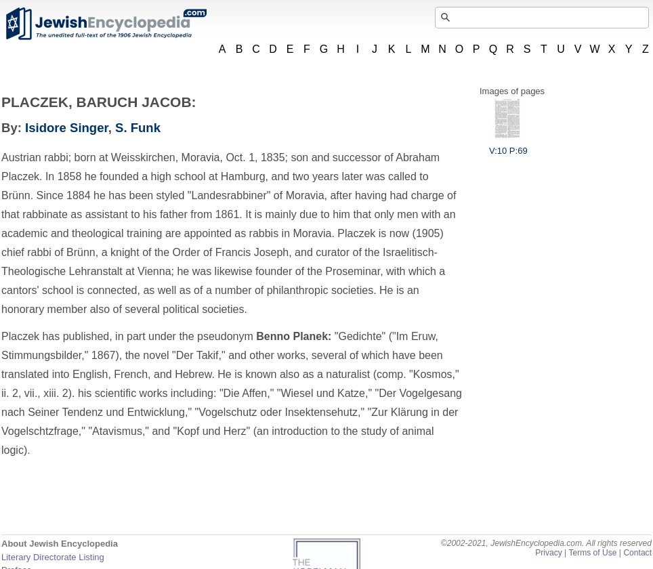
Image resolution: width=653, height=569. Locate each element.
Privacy (548, 552)
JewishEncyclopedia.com (106, 24)
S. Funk (138, 128)
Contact (637, 552)
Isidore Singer (66, 128)
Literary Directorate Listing (52, 557)
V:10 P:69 (508, 145)
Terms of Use (592, 552)
